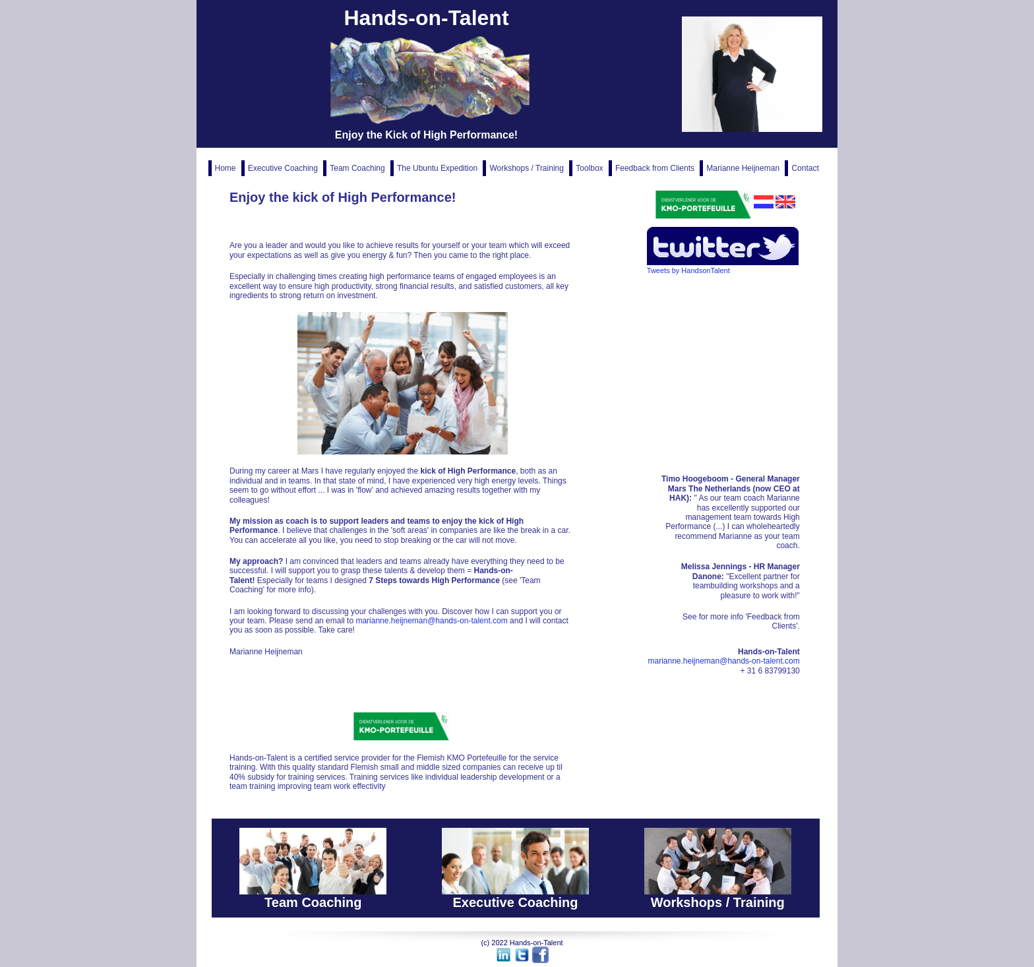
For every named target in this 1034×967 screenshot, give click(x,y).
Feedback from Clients (655, 168)
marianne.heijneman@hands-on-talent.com (431, 620)
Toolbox (590, 168)
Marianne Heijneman (743, 168)
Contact (804, 168)
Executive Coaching (284, 168)
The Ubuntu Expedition (438, 168)
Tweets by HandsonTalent (688, 270)
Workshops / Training (527, 168)
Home (226, 168)
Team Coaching (358, 168)
